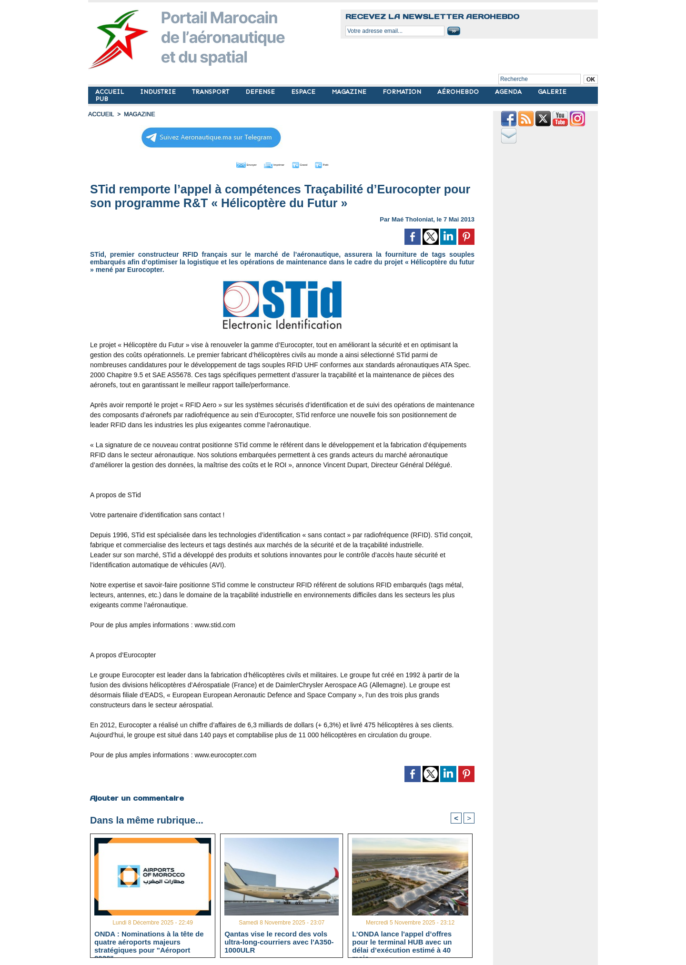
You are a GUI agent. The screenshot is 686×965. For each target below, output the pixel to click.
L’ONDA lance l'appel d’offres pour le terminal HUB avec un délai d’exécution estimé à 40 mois (402, 941)
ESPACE (304, 91)
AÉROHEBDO (459, 91)
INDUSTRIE (159, 91)
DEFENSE (261, 91)
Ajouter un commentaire (136, 796)
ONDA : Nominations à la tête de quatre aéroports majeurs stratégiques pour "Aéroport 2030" (148, 941)
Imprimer (271, 163)
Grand (311, 163)
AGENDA (509, 91)
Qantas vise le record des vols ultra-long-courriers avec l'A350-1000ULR (278, 941)
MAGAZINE (350, 91)
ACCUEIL (110, 91)
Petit (343, 163)
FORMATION (403, 91)
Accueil (100, 114)
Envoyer (228, 163)
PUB (101, 98)
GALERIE (552, 91)
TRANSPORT (211, 91)
